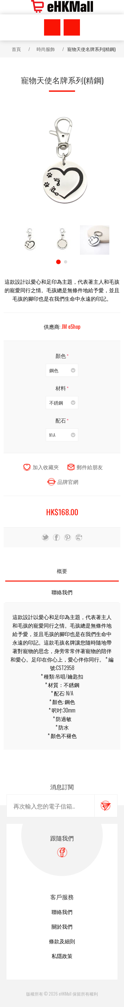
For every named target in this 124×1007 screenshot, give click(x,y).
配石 (61, 420)
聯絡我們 (62, 912)
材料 (61, 388)
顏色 (61, 356)
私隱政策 (62, 956)
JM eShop (70, 326)
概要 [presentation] (62, 571)
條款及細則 (62, 941)
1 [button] (58, 262)
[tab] (61, 571)
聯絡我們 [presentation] (62, 592)
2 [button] (65, 262)
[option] (29, 240)
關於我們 (62, 926)
